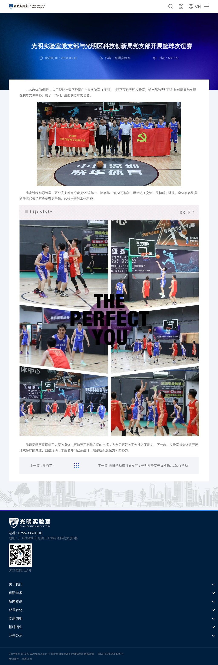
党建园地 (15, 618)
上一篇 (43, 465)
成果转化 (15, 610)
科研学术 (15, 593)
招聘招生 (15, 627)
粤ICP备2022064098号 (111, 653)
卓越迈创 (27, 659)
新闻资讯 (15, 601)
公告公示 (15, 635)
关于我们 (15, 584)
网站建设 (14, 659)
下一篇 (143, 465)
